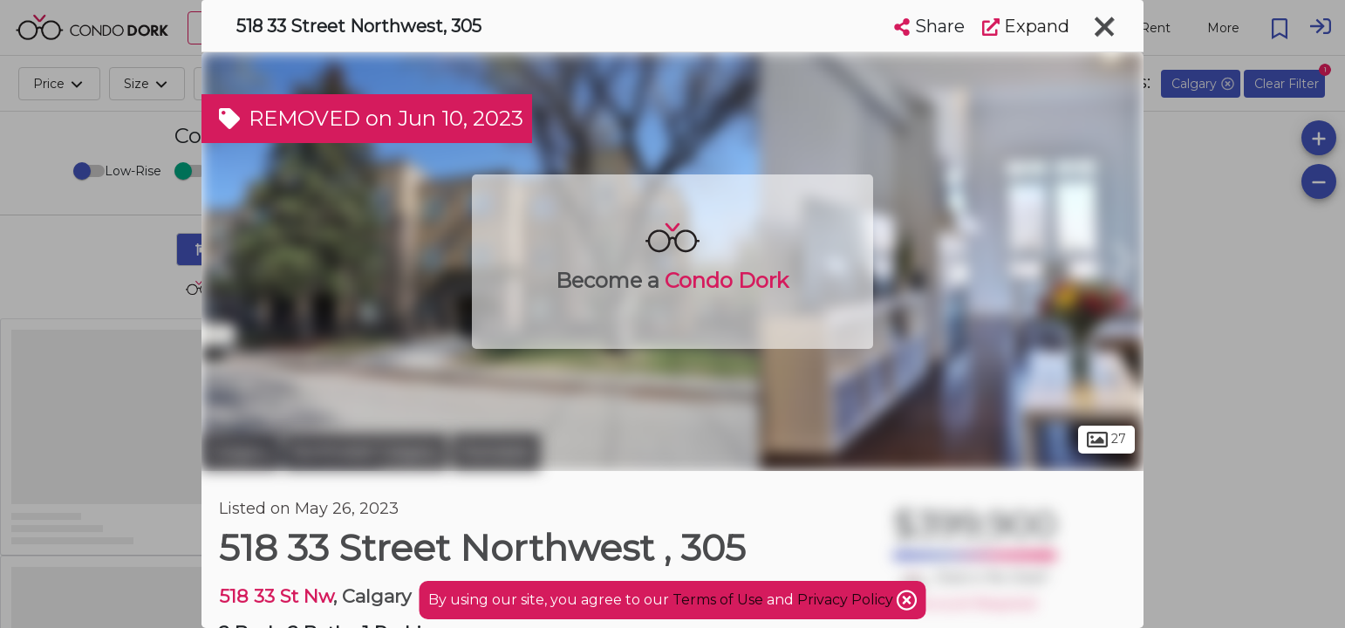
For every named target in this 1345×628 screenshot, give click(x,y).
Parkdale (496, 451)
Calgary (240, 451)
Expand (1025, 26)
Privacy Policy (847, 599)
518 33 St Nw (276, 596)
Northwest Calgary (365, 451)
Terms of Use (717, 599)
